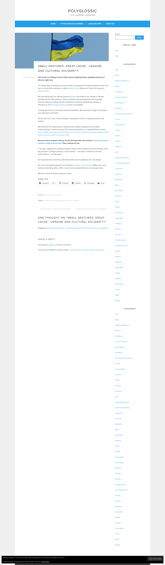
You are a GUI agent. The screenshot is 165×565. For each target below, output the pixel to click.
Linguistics (119, 169)
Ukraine (70, 200)
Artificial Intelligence (122, 81)
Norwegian (119, 191)
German (118, 130)
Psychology (119, 218)
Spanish (118, 257)
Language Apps (94, 24)
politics (65, 200)
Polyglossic (82, 10)
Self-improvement (121, 246)
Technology (119, 284)
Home (53, 24)
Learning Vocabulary (122, 163)
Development (120, 103)
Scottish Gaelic (120, 240)
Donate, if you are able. (83, 165)
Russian (118, 235)
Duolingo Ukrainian (59, 105)
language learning (49, 200)
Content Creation (121, 97)
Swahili (117, 273)
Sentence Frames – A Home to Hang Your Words (54, 209)
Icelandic (118, 147)
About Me (110, 24)
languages (58, 200)
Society (117, 251)
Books (117, 86)
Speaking (118, 262)
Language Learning (50, 195)
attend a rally (74, 88)
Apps (117, 75)
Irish (116, 152)
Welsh (117, 295)
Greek (117, 136)
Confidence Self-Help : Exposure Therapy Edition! (92, 209)
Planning (118, 196)
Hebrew (118, 141)
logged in (52, 245)
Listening (118, 174)
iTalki (117, 56)
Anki (116, 51)
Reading (118, 224)
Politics (59, 195)
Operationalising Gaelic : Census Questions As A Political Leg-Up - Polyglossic (77, 228)
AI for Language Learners (71, 24)
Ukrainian (76, 200)
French (117, 119)
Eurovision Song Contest (124, 114)
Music (117, 185)
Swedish (118, 279)
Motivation (118, 180)
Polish (117, 202)
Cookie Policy (45, 561)
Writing (117, 301)
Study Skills (119, 268)
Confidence (119, 92)
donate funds (43, 91)
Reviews (118, 229)
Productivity (119, 213)
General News (120, 125)
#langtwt (72, 96)
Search (117, 34)
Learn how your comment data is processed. (87, 250)
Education (118, 108)
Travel (117, 290)
